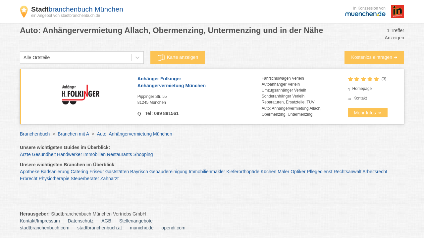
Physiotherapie (54, 178)
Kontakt (360, 98)
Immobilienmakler (207, 171)
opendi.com (173, 227)
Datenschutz (81, 220)
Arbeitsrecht (374, 171)
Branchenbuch (35, 134)
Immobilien (94, 154)
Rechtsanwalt (347, 171)
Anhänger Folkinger (199, 82)
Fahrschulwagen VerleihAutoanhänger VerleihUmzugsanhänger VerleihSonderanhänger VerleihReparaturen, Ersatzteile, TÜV (288, 90)
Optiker (298, 171)
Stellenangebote (136, 220)
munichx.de (142, 227)
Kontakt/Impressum (40, 220)
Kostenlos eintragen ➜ (374, 57)
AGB (106, 220)
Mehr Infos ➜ (367, 112)
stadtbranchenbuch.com (44, 227)
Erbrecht (28, 178)
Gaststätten (117, 171)
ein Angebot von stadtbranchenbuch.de (65, 15)
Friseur (96, 171)
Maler (283, 171)
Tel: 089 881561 (161, 113)
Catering (79, 171)
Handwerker (69, 154)
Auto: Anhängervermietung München (134, 134)
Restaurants (119, 154)
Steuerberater (85, 178)
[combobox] (23, 57)
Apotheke (29, 171)
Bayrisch (139, 171)
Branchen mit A (73, 134)
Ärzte (25, 154)
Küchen (268, 171)
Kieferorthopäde (242, 171)
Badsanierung (55, 171)
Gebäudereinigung (168, 171)
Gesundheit (44, 154)
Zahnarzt (109, 178)
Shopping (143, 154)
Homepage (362, 88)
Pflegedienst (319, 171)
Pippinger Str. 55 (199, 99)
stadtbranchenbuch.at (99, 227)
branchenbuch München (77, 9)
